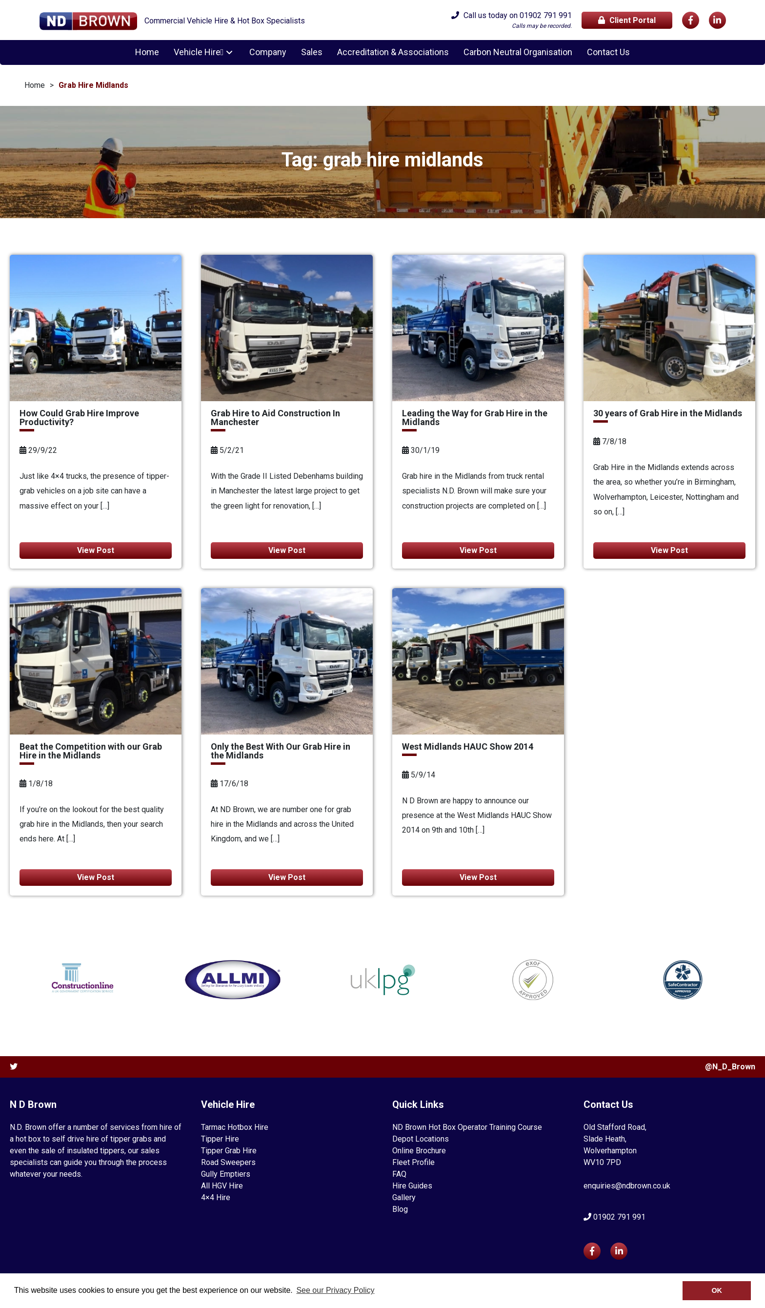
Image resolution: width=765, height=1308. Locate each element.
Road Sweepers (228, 1162)
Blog (400, 1209)
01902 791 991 (546, 15)
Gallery (404, 1197)
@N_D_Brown (730, 1066)
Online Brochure (419, 1150)
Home (149, 52)
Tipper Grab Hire (229, 1150)
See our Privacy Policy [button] (335, 1290)
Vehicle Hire (198, 52)
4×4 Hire (215, 1197)
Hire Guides (412, 1185)
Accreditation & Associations (391, 52)
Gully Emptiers (225, 1174)
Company (266, 52)
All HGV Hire (222, 1185)
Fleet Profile (413, 1162)
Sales (310, 52)
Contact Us (606, 52)
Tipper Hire (220, 1139)
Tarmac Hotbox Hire (234, 1127)
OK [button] (716, 1290)
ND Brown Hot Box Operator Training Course (467, 1127)
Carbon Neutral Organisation (516, 52)
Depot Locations (420, 1139)
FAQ (399, 1174)
